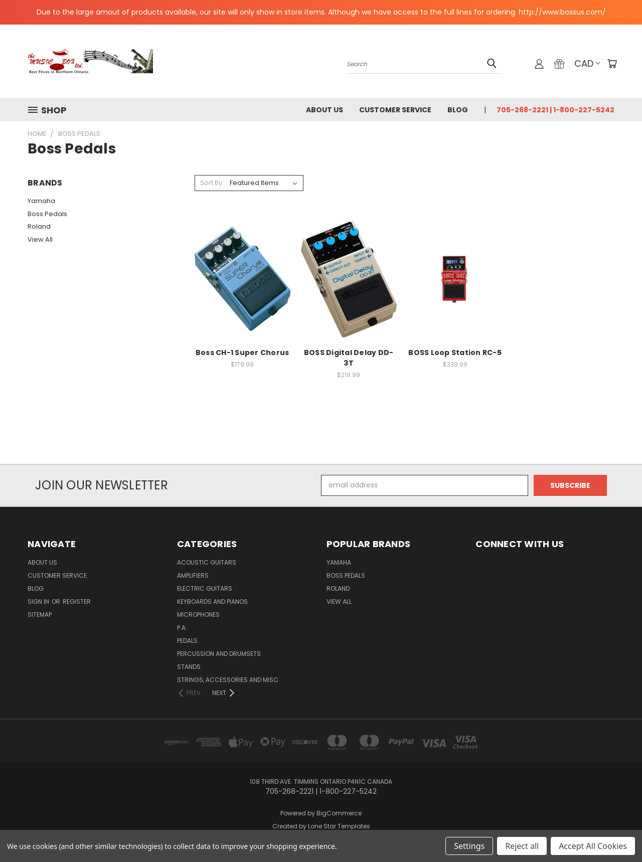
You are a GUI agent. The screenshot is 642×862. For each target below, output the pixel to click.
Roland (39, 226)
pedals (187, 640)
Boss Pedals (47, 214)
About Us (324, 110)
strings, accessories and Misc (227, 679)
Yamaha (41, 201)
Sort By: (212, 183)
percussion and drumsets (219, 653)
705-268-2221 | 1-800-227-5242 (555, 110)
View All (40, 239)
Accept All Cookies (593, 845)
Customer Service (395, 110)
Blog (457, 110)
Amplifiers (193, 575)
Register (77, 601)
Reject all (522, 845)
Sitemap (40, 614)
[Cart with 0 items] (612, 64)
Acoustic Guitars (206, 562)
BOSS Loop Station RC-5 (455, 353)
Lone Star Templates (339, 826)
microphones (198, 614)
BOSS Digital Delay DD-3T (349, 358)
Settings (469, 845)
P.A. (182, 627)
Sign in (39, 601)
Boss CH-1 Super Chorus (242, 353)
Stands (189, 666)
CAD (587, 63)
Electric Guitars (204, 588)
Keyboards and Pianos (212, 601)
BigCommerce (339, 813)
